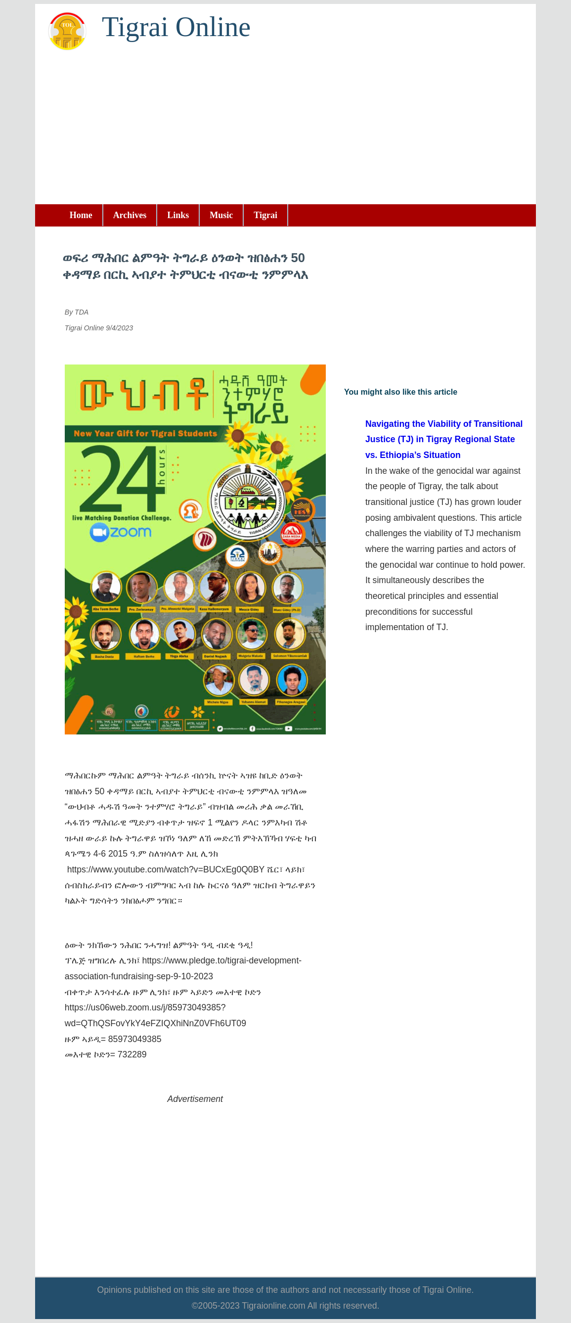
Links (178, 215)
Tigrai (265, 215)
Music (221, 215)
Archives (130, 215)
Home (81, 215)
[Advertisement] (285, 130)
